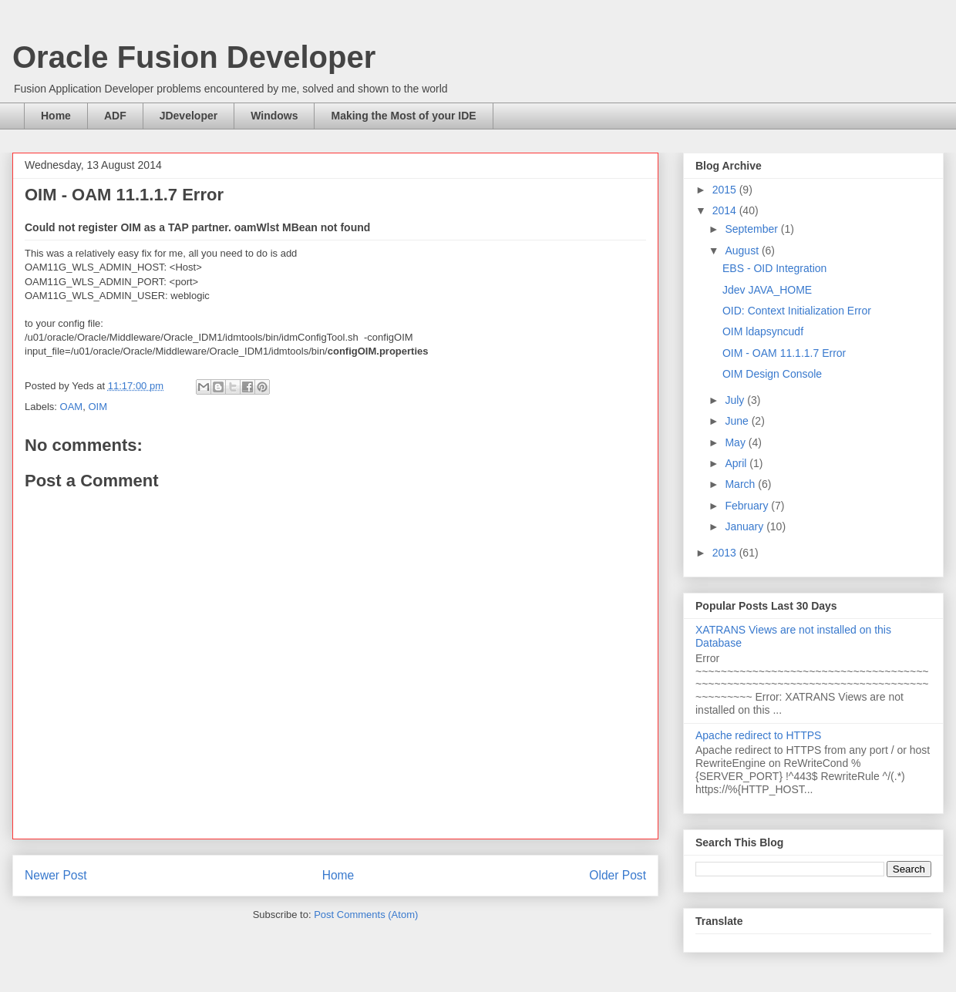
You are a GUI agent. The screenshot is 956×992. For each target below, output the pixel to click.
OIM (97, 406)
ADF (115, 115)
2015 (725, 189)
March (741, 484)
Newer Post (56, 875)
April (737, 463)
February (748, 505)
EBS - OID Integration (774, 268)
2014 (725, 210)
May (736, 442)
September (752, 229)
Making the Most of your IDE (403, 115)
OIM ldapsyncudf (762, 331)
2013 (725, 552)
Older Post (617, 875)
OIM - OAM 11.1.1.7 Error (784, 353)
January (745, 526)
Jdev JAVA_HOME (767, 290)
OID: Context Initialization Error (796, 310)
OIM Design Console (772, 374)
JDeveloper (188, 115)
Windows (274, 115)
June (738, 421)
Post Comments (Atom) (366, 914)
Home (56, 115)
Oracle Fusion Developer (193, 57)
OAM (71, 406)
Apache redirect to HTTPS (758, 735)
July (736, 400)
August (743, 250)
